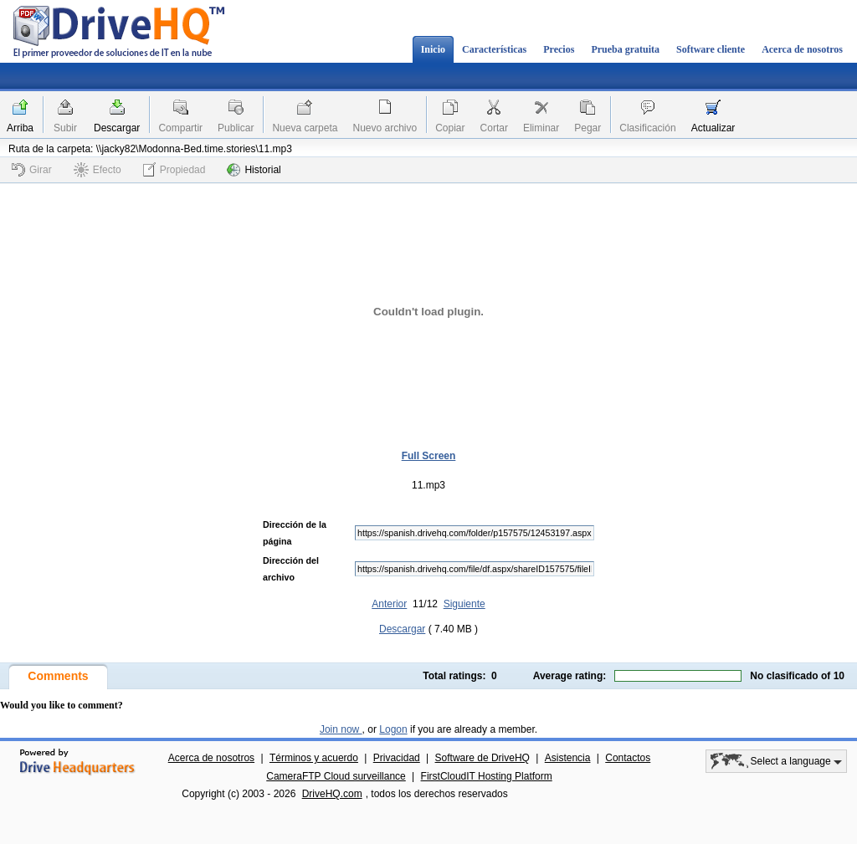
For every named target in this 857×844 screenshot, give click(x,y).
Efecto (97, 169)
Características (494, 49)
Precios (558, 49)
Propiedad (174, 169)
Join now (341, 729)
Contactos (627, 758)
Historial (253, 169)
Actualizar (713, 128)
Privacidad (396, 758)
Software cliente (710, 49)
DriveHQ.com (332, 794)
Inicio (433, 49)
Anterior (389, 604)
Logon (393, 729)
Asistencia (568, 758)
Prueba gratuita (625, 49)
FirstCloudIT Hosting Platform (486, 776)
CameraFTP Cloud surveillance (336, 776)
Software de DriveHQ (482, 758)
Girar (32, 169)
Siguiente (464, 604)
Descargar (117, 128)
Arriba (20, 128)
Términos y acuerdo (313, 758)
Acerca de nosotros (802, 49)
